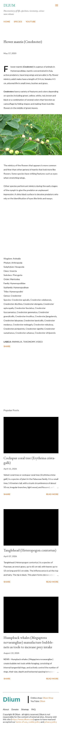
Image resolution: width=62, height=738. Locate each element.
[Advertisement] (31, 378)
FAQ (33, 709)
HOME (7, 21)
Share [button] (7, 346)
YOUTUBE (31, 21)
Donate (15, 709)
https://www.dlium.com (22, 719)
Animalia (17, 341)
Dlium (9, 5)
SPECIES (18, 21)
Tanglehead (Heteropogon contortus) (30, 550)
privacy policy (50, 722)
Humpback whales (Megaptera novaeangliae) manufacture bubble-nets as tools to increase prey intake (28, 642)
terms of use (21, 722)
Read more (52, 494)
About (6, 709)
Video (39, 341)
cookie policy (34, 722)
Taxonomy (29, 341)
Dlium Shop (48, 698)
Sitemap (25, 709)
